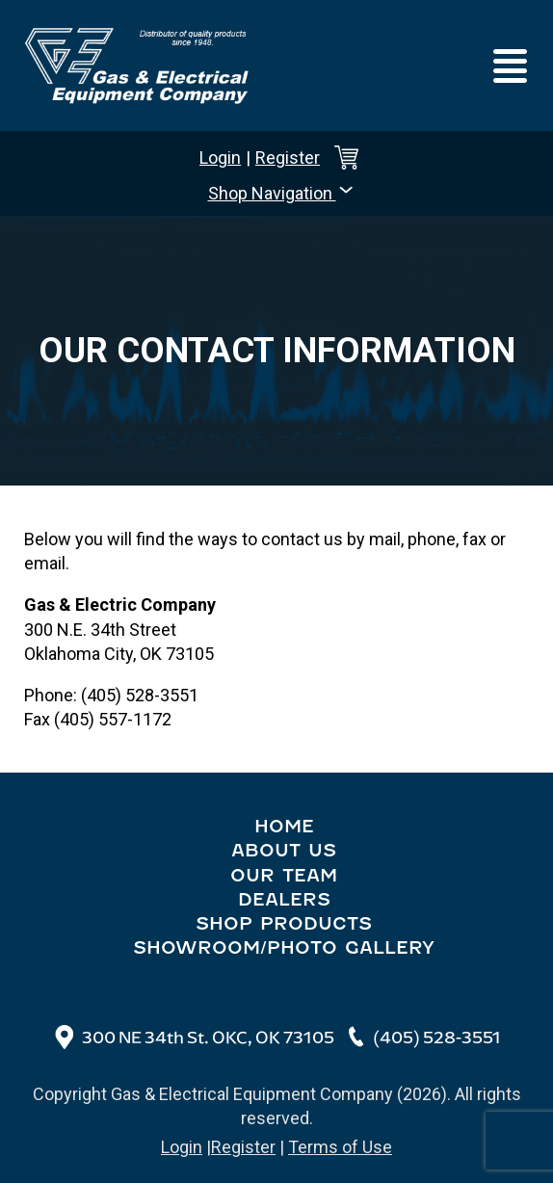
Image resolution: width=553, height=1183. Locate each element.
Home (284, 826)
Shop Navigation (282, 191)
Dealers (284, 899)
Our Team (283, 875)
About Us (283, 850)
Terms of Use (340, 1147)
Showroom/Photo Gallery (283, 947)
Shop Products (284, 923)
